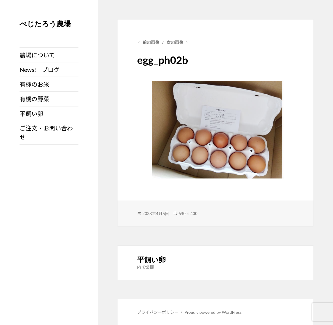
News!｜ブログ (39, 69)
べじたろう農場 (45, 23)
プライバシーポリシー (157, 312)
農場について (37, 55)
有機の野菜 (34, 98)
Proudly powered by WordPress (213, 312)
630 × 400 (187, 213)
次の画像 (175, 42)
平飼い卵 (31, 113)
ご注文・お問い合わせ (46, 132)
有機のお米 (34, 84)
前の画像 (151, 42)
